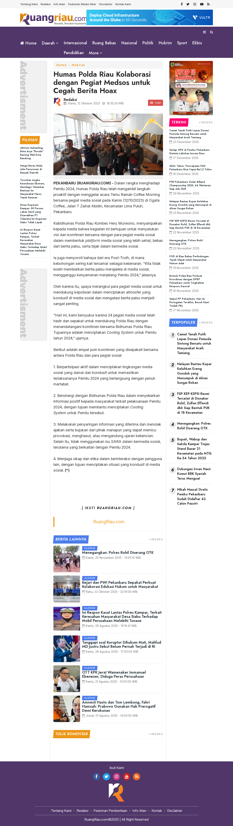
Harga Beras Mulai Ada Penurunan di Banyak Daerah (31, 169)
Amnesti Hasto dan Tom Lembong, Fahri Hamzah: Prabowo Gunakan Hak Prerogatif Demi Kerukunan (119, 706)
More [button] (94, 53)
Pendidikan (74, 53)
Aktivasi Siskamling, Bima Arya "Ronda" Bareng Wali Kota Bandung (32, 153)
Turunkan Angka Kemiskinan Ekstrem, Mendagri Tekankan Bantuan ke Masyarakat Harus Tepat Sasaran (32, 188)
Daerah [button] (48, 43)
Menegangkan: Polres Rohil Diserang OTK (118, 552)
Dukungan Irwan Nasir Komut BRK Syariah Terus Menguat (194, 474)
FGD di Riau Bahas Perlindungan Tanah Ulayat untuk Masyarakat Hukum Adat (189, 260)
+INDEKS (156, 539)
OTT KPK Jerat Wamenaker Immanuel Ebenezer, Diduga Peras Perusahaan (114, 674)
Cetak (155, 103)
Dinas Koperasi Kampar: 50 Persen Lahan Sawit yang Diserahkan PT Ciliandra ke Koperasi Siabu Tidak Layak (33, 213)
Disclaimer (105, 4)
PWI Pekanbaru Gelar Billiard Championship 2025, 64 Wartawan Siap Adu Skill (190, 185)
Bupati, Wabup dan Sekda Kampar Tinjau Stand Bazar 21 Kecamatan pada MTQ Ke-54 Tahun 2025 (194, 448)
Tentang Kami (29, 4)
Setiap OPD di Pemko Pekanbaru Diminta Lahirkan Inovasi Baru (189, 151)
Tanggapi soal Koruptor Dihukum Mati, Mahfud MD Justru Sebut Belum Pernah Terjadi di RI (121, 644)
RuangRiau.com (108, 521)
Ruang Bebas (104, 43)
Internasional (75, 43)
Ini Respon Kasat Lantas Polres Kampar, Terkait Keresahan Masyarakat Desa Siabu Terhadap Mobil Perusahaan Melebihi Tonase (33, 242)
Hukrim (165, 43)
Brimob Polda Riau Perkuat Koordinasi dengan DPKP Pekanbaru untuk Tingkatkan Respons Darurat (186, 281)
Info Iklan (59, 4)
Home (28, 43)
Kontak (157, 811)
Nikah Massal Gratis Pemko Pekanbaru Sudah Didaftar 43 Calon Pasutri (192, 496)
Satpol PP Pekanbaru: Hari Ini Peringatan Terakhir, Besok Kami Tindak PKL (189, 302)
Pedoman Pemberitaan (110, 811)
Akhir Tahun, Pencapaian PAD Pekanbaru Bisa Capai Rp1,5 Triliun (190, 167)
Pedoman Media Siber (82, 4)
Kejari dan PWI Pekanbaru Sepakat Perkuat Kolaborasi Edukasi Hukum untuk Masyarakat (120, 584)
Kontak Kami (123, 4)
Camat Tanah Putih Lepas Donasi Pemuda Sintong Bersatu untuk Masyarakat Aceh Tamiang (189, 134)
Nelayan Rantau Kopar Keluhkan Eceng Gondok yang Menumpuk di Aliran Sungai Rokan (190, 205)
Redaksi (46, 4)
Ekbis (197, 43)
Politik (147, 43)
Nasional (129, 43)
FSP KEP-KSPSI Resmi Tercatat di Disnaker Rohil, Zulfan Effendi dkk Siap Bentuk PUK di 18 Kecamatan (189, 224)
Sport (182, 43)
